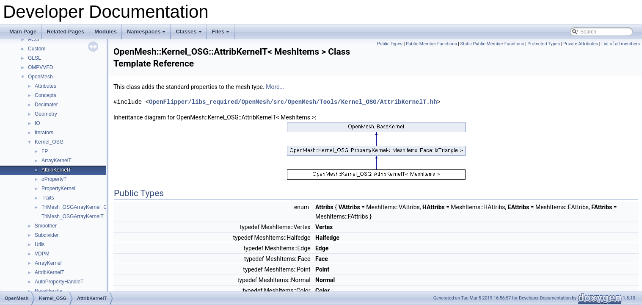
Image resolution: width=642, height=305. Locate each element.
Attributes (45, 86)
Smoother (46, 226)
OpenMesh (40, 77)
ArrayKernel (48, 263)
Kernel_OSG (49, 142)
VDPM (42, 254)
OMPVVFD (40, 67)
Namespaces (147, 33)
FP (44, 151)
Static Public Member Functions (492, 44)
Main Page (22, 31)
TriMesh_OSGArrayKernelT (72, 216)
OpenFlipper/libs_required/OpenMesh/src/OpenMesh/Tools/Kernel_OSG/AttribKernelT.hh (293, 102)
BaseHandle (48, 291)
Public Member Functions (431, 44)
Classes (189, 33)
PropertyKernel (58, 188)
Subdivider (47, 235)
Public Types (389, 44)
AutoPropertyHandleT (59, 282)
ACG (33, 39)
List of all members (620, 44)
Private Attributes (580, 44)
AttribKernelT (56, 170)
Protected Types (543, 44)
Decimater (46, 105)
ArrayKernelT (56, 161)
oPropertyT (53, 179)
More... (275, 86)
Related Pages (65, 31)
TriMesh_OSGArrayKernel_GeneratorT (85, 207)
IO (37, 123)
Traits (47, 198)
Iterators (44, 133)
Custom (36, 49)
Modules (105, 31)
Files (221, 33)
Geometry (46, 114)
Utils (39, 244)
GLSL (34, 58)
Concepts (45, 95)
